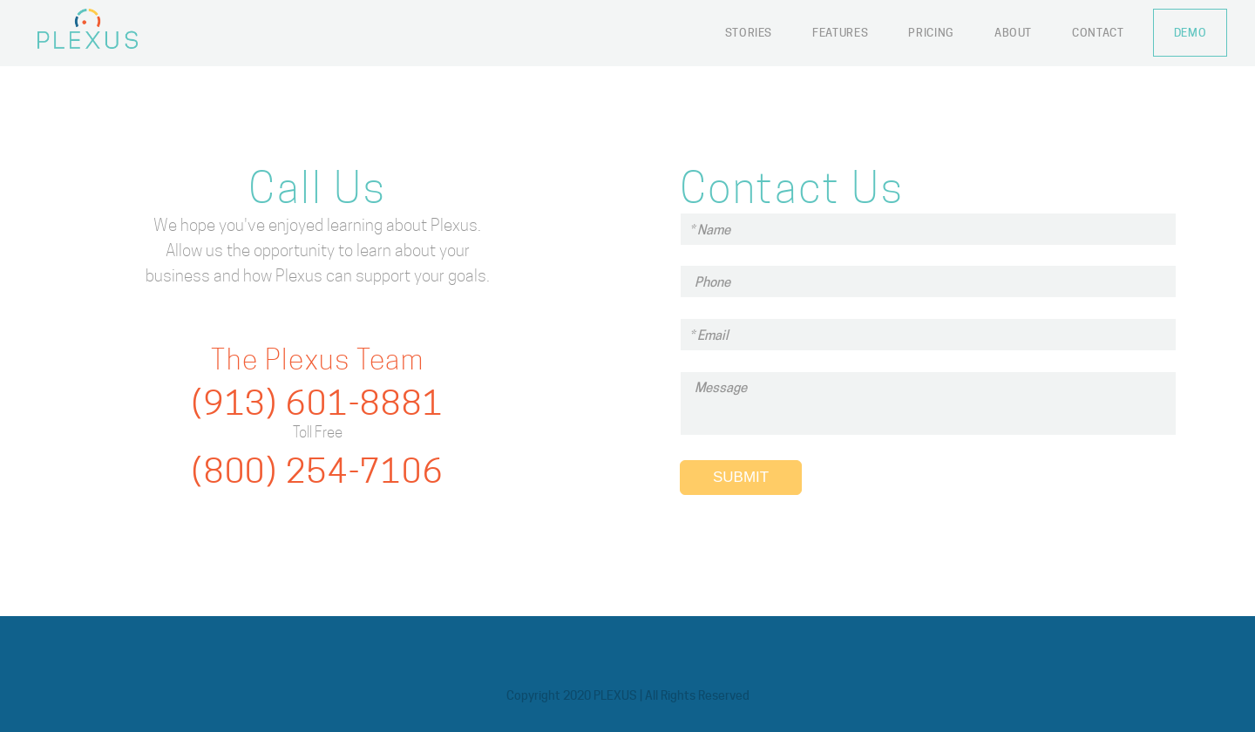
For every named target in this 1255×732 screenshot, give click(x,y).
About (1013, 32)
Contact (1098, 32)
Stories (749, 32)
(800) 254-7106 (318, 471)
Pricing (931, 32)
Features (840, 32)
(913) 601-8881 (318, 403)
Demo (1190, 32)
